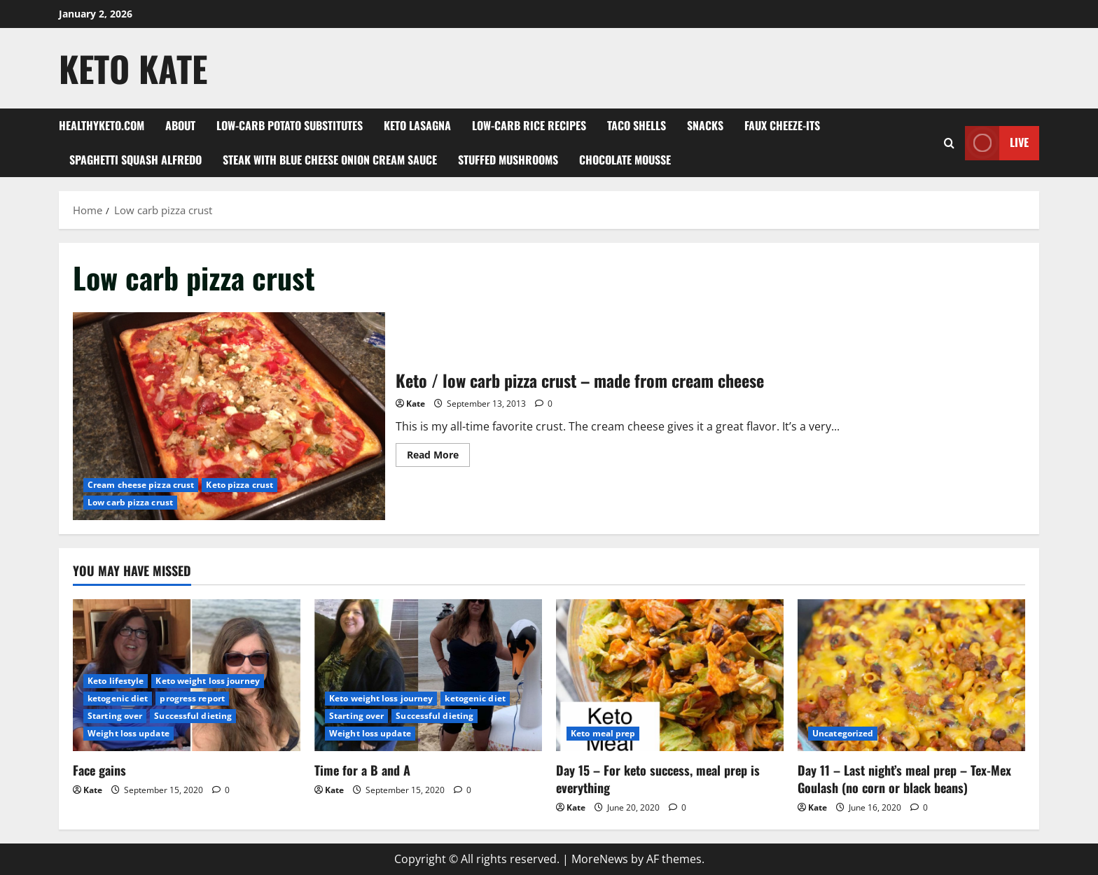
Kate (415, 404)
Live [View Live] (997, 143)
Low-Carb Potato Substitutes (289, 125)
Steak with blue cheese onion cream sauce (330, 159)
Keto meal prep (603, 733)
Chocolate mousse (625, 159)
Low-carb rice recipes (529, 125)
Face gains (99, 770)
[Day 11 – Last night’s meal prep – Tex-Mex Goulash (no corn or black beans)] (911, 675)
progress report (192, 698)
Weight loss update (128, 733)
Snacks (705, 125)
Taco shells (636, 125)
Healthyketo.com (101, 125)
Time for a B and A (362, 770)
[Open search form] (949, 143)
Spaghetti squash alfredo (135, 159)
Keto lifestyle (116, 681)
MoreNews (599, 859)
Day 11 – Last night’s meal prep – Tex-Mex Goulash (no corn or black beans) (904, 779)
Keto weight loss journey (207, 681)
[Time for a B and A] (428, 675)
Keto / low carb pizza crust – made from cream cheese (229, 416)
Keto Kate (133, 68)
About (180, 125)
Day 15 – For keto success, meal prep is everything (658, 779)
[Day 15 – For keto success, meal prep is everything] (670, 675)
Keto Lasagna (417, 125)
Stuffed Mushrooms (508, 159)
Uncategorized (842, 733)
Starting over (115, 716)
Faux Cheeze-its (782, 125)
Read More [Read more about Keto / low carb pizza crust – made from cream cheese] (438, 457)
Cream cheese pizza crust (141, 485)
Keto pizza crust (239, 485)
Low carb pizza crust (130, 502)
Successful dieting (193, 716)
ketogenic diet (118, 698)
